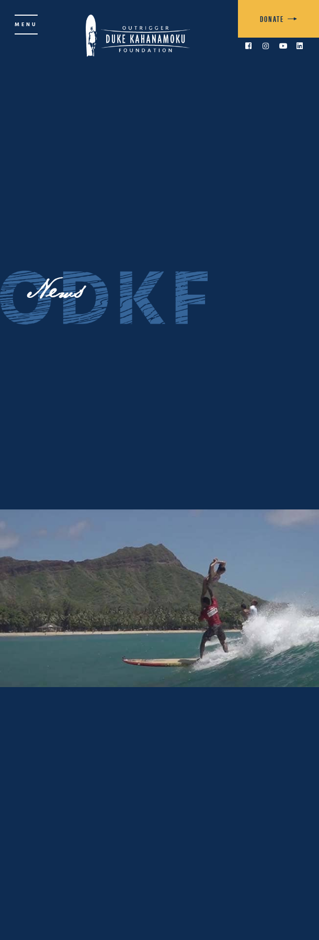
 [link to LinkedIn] (300, 46)
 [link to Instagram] (266, 46)
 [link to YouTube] (283, 46)
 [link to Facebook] (248, 46)
